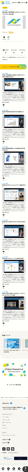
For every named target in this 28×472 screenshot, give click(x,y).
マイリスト (4, 428)
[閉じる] (24, 44)
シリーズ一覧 (5, 417)
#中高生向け (5, 59)
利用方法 (4, 432)
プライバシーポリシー (13, 452)
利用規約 (4, 452)
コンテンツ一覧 (5, 419)
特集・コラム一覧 (6, 422)
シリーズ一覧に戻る (14, 385)
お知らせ (4, 425)
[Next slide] (26, 343)
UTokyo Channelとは (7, 414)
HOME (2, 397)
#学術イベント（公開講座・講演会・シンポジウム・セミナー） (14, 57)
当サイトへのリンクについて (8, 435)
